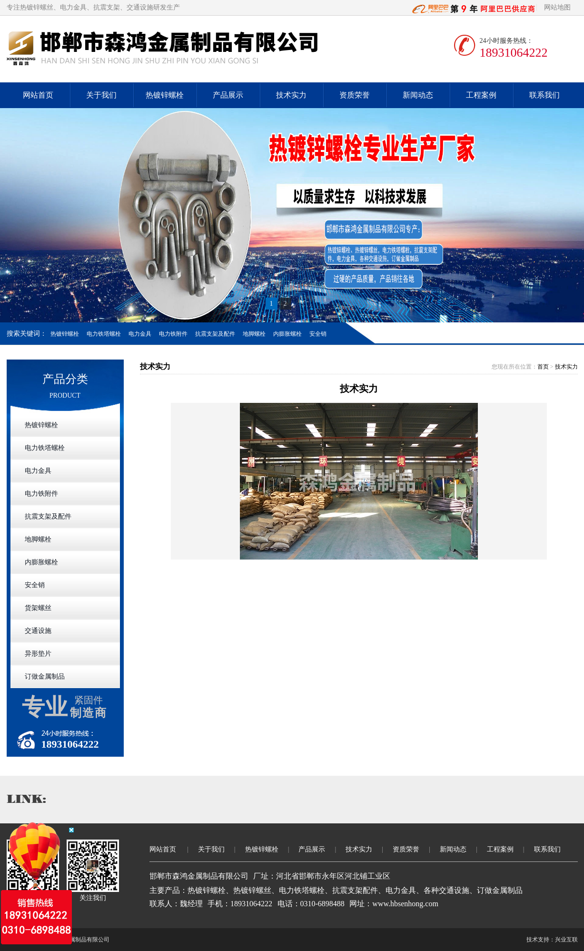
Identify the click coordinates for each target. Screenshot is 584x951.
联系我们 (544, 95)
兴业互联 (566, 939)
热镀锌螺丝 (36, 7)
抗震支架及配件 (215, 333)
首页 (543, 366)
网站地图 (557, 7)
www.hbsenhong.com (405, 904)
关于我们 (101, 95)
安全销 (318, 333)
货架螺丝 (38, 607)
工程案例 (481, 95)
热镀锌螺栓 (165, 95)
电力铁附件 (173, 333)
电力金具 (73, 7)
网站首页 (38, 95)
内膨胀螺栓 (287, 333)
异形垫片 (38, 653)
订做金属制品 (45, 676)
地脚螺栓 (254, 333)
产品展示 (228, 95)
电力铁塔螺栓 (104, 333)
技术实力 (291, 95)
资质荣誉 (354, 95)
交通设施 (140, 7)
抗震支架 (106, 7)
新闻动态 (418, 95)
